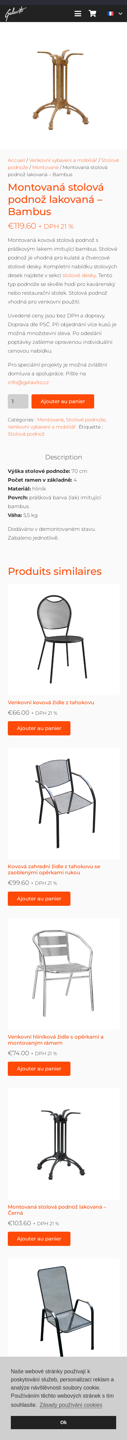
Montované (45, 167)
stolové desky (79, 275)
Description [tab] (63, 457)
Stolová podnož (26, 434)
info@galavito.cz (28, 382)
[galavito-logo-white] (16, 13)
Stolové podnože (85, 419)
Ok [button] (63, 1422)
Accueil (16, 160)
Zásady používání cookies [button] (71, 1405)
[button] (77, 13)
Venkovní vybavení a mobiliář (63, 160)
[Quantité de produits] (18, 401)
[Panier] (92, 13)
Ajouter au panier (63, 401)
